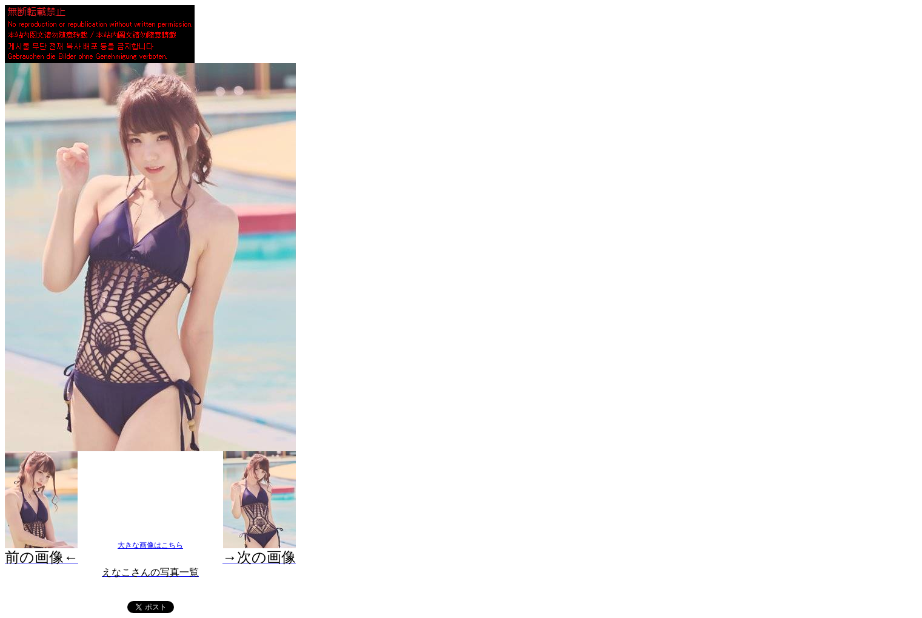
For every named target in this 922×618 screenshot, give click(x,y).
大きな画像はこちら (150, 545)
